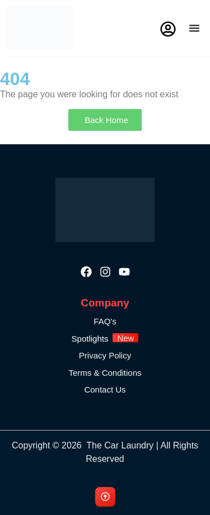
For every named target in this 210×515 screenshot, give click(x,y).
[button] (194, 28)
